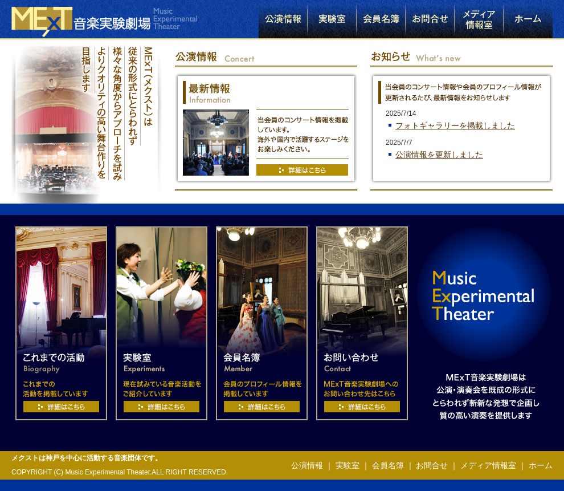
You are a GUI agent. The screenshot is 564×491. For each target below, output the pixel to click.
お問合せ (432, 465)
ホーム (539, 465)
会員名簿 (388, 465)
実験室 (347, 465)
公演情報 (307, 465)
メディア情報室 (488, 465)
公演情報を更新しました (439, 154)
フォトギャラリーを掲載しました (455, 125)
